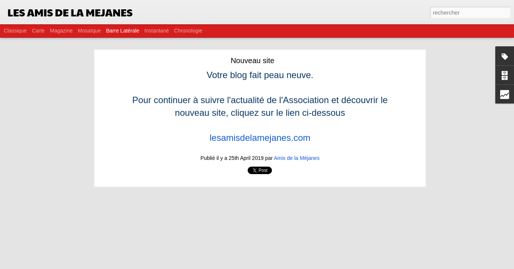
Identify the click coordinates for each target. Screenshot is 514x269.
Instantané (156, 31)
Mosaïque (89, 31)
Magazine (61, 31)
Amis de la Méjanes (296, 158)
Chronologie (188, 31)
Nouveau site (253, 60)
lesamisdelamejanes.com (259, 138)
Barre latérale (122, 31)
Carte (38, 31)
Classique (15, 31)
